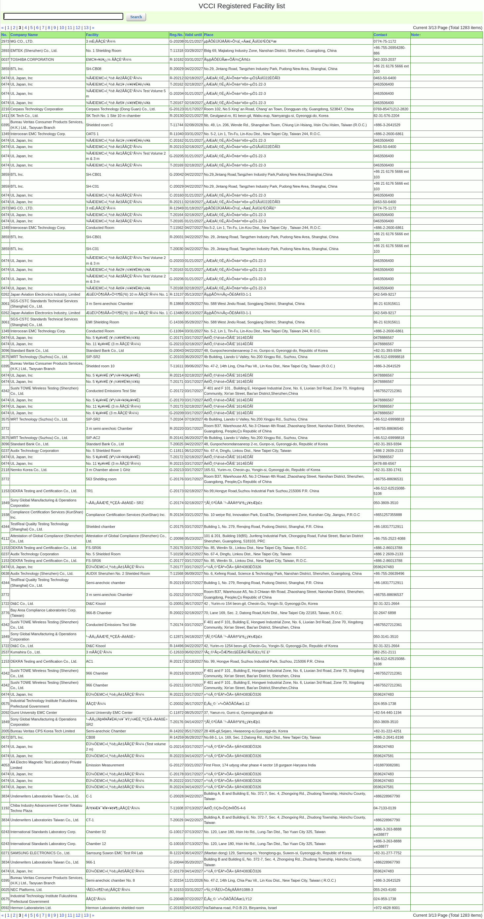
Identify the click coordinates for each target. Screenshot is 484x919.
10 (61, 27)
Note (415, 35)
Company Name (24, 35)
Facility (92, 35)
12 (78, 27)
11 (69, 27)
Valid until (193, 35)
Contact (380, 35)
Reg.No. (176, 35)
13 (86, 27)
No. (4, 35)
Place (208, 35)
